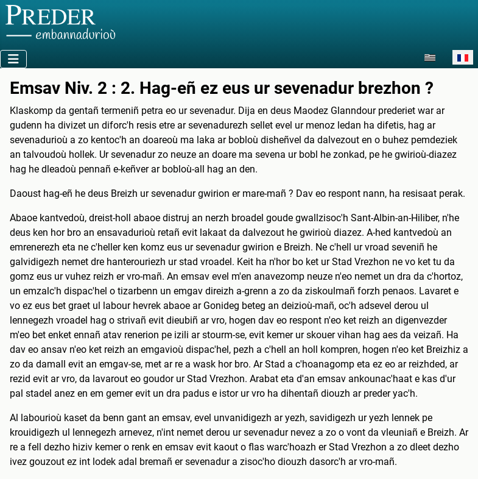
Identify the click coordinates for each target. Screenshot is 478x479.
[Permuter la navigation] (13, 59)
